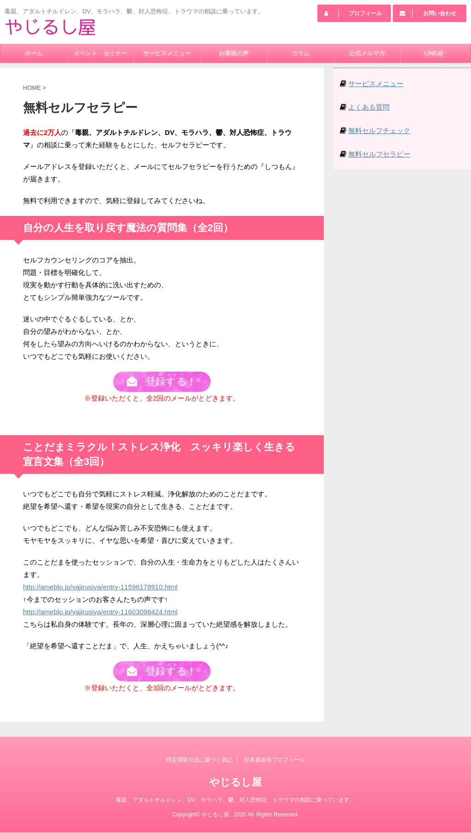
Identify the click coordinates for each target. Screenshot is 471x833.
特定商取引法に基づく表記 (199, 760)
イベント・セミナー (100, 53)
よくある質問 (369, 107)
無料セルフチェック (379, 130)
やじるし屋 (235, 782)
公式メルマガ (367, 53)
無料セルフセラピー (379, 154)
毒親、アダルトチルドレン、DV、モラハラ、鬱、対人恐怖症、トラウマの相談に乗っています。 (236, 800)
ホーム (34, 53)
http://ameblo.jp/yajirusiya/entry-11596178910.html (100, 590)
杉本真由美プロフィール (274, 760)
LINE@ (433, 53)
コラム (301, 53)
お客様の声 (234, 53)
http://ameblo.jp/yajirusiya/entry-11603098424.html (100, 615)
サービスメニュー (167, 53)
